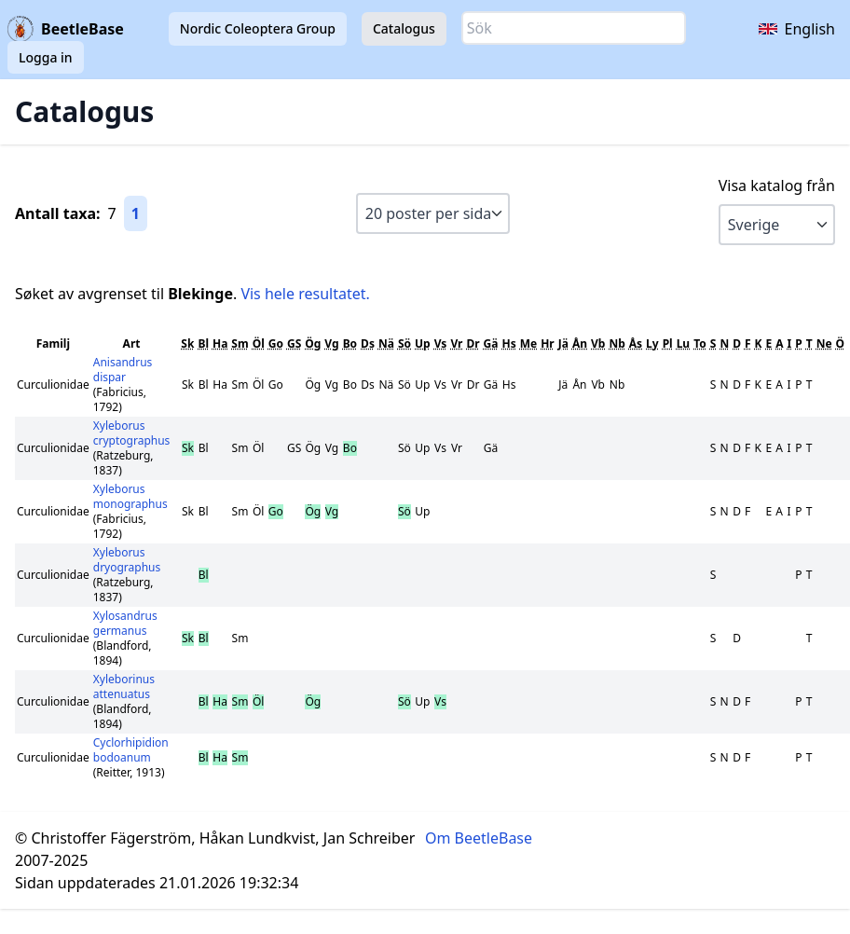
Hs (508, 343)
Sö (404, 343)
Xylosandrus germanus (125, 623)
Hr (548, 343)
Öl (259, 343)
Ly (652, 343)
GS (294, 343)
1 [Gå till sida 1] (135, 213)
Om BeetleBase (478, 838)
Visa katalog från (777, 185)
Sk (187, 343)
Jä (563, 343)
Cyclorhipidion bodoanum (131, 750)
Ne (824, 343)
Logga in (46, 57)
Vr (456, 343)
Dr (472, 343)
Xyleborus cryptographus (132, 433)
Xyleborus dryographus (127, 559)
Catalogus (404, 28)
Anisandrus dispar (123, 369)
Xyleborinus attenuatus (124, 686)
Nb (616, 343)
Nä (386, 343)
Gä (491, 343)
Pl (668, 343)
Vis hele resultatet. (304, 293)
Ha (219, 343)
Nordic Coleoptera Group (258, 28)
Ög (313, 343)
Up (423, 343)
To (699, 343)
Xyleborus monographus (130, 496)
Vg (331, 343)
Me (528, 343)
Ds (368, 343)
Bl (203, 343)
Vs (440, 343)
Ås (635, 343)
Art (132, 343)
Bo (350, 343)
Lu (684, 343)
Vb (598, 343)
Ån (579, 343)
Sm (239, 343)
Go (275, 343)
